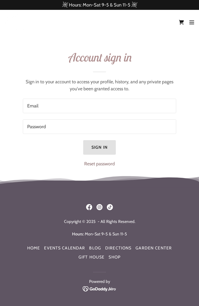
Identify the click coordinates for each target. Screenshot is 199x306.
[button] (192, 22)
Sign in (99, 147)
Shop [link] (114, 257)
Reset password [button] (99, 164)
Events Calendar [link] (64, 248)
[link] (23, 22)
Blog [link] (95, 248)
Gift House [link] (91, 257)
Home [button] (33, 248)
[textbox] (99, 106)
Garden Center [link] (154, 248)
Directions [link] (118, 248)
